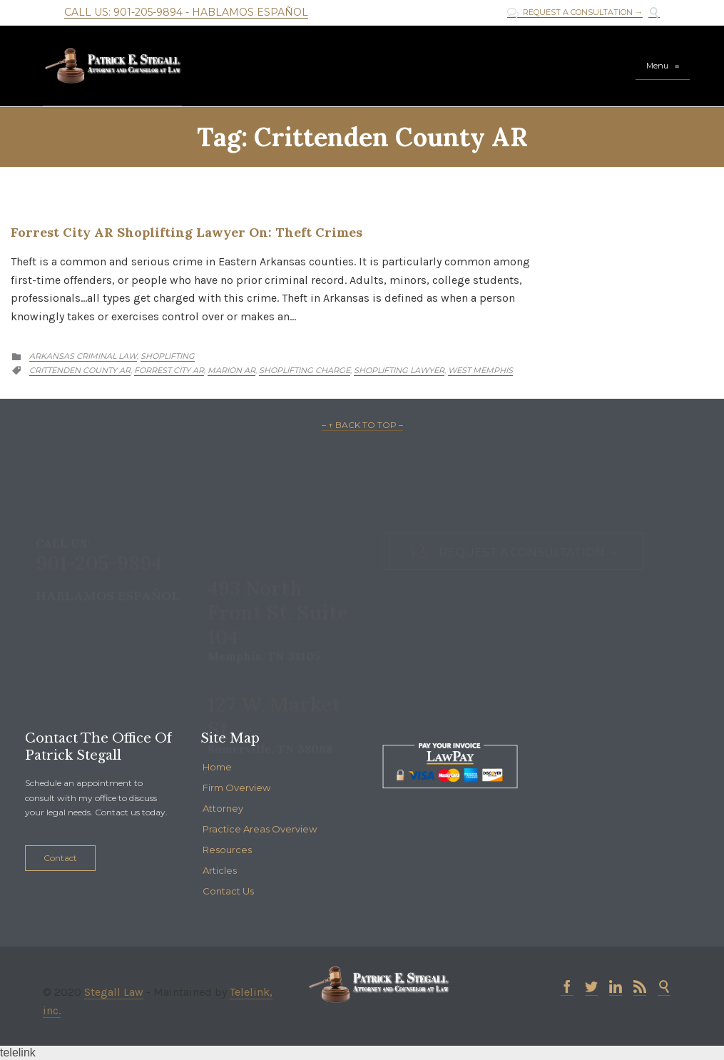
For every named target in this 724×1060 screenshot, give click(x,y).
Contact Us (228, 891)
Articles (220, 870)
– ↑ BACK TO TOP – (362, 424)
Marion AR (231, 370)
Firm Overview (236, 787)
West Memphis (480, 370)
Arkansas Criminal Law (83, 356)
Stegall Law (113, 992)
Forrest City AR (169, 370)
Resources (227, 849)
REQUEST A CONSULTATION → (575, 12)
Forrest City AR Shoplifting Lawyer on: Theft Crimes (186, 232)
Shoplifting (168, 356)
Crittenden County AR (80, 370)
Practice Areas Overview (260, 829)
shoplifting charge (304, 370)
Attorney (223, 808)
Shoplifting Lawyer (399, 370)
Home (217, 767)
